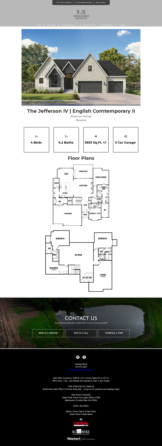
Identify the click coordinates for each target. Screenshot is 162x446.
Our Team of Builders (64, 2)
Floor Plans (51, 25)
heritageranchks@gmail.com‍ (81, 370)
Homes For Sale (89, 25)
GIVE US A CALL (81, 333)
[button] (69, 25)
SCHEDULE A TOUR (114, 333)
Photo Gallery (100, 2)
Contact (122, 25)
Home (39, 25)
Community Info (107, 25)
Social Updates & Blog (84, 2)
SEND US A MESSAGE (48, 333)
